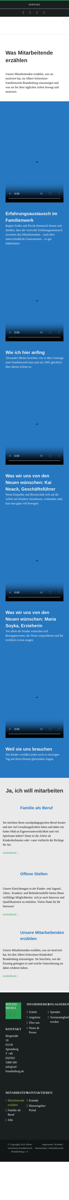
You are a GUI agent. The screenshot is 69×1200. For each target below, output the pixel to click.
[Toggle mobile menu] (62, 22)
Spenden (55, 1012)
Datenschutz (41, 1148)
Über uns (34, 1022)
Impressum (47, 1144)
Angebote (34, 1017)
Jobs (10, 1119)
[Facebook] (10, 1014)
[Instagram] (6, 1014)
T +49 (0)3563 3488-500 (11, 1058)
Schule (33, 1012)
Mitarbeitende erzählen (14, 1102)
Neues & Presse (34, 1030)
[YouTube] (14, 1014)
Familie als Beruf (14, 1112)
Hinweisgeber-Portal (35, 1108)
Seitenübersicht (56, 1148)
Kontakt (33, 1100)
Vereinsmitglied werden (56, 1019)
